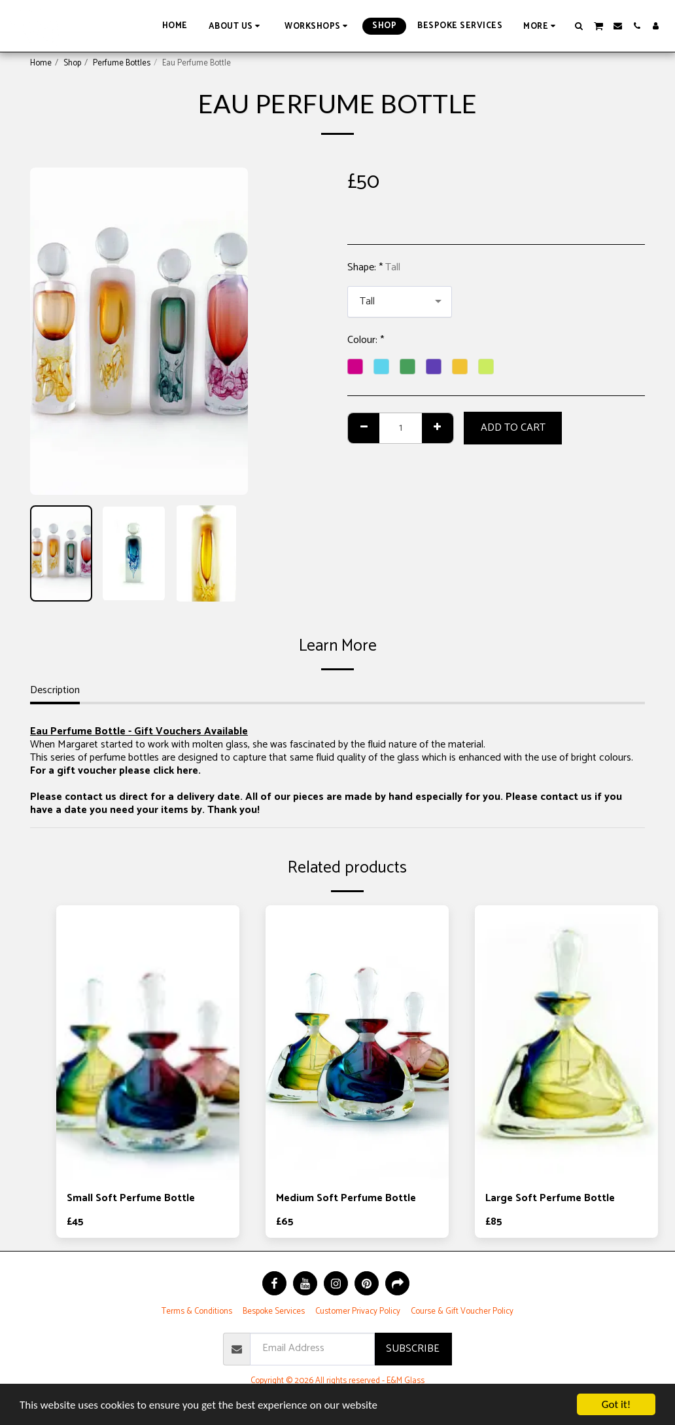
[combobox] (399, 302)
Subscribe (413, 1349)
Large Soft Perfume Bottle (550, 1198)
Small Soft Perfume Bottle (131, 1198)
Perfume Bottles (121, 63)
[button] (236, 26)
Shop (72, 63)
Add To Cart (513, 428)
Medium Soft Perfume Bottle (346, 1198)
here (187, 771)
